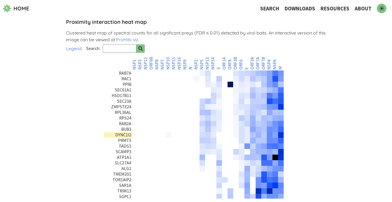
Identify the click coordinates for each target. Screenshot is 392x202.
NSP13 (207, 63)
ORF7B (263, 63)
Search (269, 8)
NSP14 (213, 63)
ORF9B (151, 63)
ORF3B (235, 63)
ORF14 (224, 63)
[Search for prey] (140, 48)
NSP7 (162, 64)
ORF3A (252, 63)
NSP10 (168, 63)
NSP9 (185, 64)
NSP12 (145, 63)
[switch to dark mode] (381, 8)
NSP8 (157, 64)
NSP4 (269, 64)
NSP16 (179, 63)
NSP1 (134, 64)
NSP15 (173, 63)
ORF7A (258, 63)
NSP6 (275, 64)
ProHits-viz (127, 39)
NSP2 (196, 64)
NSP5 (202, 64)
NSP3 (140, 64)
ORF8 (230, 64)
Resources (334, 8)
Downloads (300, 8)
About (363, 8)
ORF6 (241, 64)
